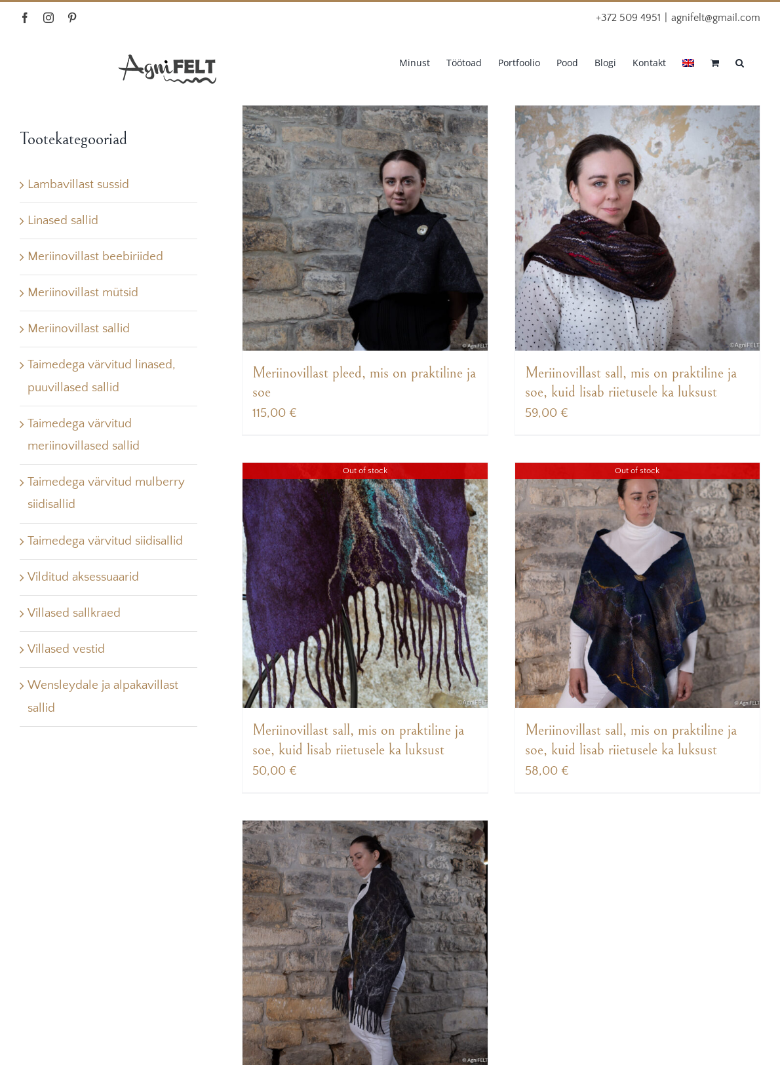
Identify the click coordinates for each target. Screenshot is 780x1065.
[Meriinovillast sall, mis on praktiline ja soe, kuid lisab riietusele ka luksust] (637, 228)
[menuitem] (688, 61)
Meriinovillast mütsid (83, 293)
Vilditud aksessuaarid (83, 577)
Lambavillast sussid (78, 184)
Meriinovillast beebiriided (95, 256)
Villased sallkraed (74, 613)
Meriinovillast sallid (79, 329)
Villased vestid (66, 649)
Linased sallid (63, 220)
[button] (739, 61)
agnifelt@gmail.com (715, 18)
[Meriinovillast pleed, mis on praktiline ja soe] (365, 228)
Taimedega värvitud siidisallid (105, 541)
